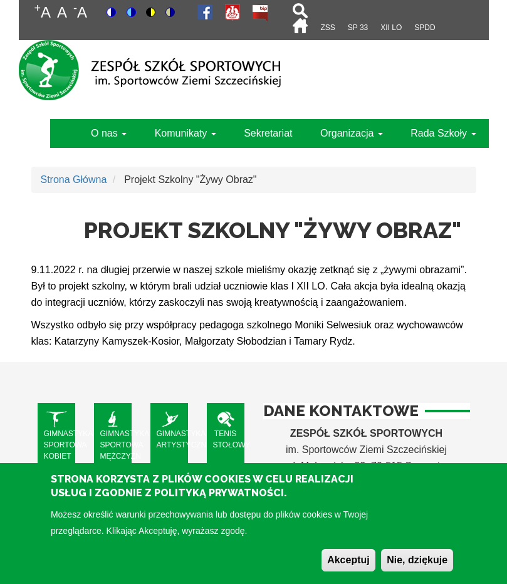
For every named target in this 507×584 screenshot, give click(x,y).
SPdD (424, 27)
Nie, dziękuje (417, 569)
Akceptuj (348, 569)
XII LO (391, 27)
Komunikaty (185, 133)
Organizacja (351, 133)
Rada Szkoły (443, 133)
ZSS (327, 27)
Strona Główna (74, 179)
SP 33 (358, 27)
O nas (109, 133)
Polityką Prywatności (219, 502)
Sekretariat (268, 133)
